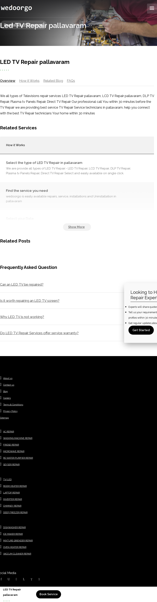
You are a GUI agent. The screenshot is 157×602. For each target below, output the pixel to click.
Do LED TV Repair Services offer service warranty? (39, 334)
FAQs (71, 81)
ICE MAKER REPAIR (13, 534)
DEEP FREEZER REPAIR (15, 513)
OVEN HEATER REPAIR (14, 548)
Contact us (8, 385)
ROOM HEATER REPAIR (15, 486)
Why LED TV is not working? (22, 317)
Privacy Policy (10, 412)
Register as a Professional (23, 25)
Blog (5, 392)
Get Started (141, 330)
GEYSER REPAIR (11, 465)
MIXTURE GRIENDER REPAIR (18, 541)
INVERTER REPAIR (12, 500)
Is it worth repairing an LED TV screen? (29, 301)
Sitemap (4, 418)
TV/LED (7, 480)
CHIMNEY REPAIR (12, 506)
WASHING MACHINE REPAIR (17, 439)
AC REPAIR (8, 432)
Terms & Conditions (13, 405)
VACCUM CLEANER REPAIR (17, 554)
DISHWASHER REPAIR (14, 528)
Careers (7, 398)
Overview (7, 81)
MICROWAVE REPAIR (13, 452)
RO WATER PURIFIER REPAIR (18, 458)
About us (7, 379)
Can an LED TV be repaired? (21, 285)
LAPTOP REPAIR (11, 493)
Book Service (48, 594)
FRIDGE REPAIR (11, 445)
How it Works (29, 81)
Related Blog (53, 81)
